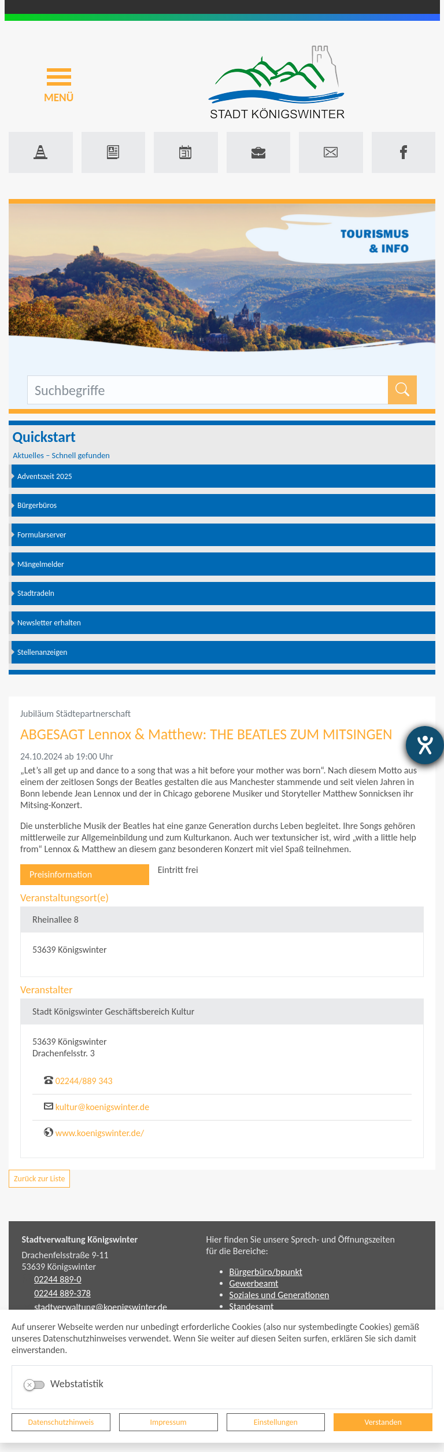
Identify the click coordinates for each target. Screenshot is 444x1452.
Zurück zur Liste (39, 1179)
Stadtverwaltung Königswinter (80, 1239)
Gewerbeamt (254, 1283)
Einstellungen (276, 1422)
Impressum (168, 1422)
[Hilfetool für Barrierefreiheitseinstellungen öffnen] (425, 745)
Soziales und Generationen (280, 1294)
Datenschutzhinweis (61, 1422)
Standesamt (252, 1306)
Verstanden (382, 1422)
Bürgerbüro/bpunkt (266, 1271)
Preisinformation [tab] (60, 874)
